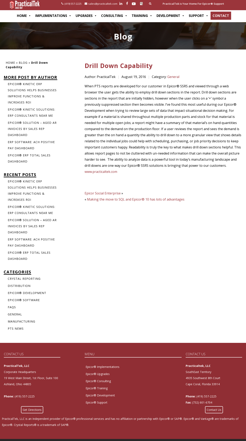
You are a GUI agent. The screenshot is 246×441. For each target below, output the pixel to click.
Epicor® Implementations (102, 367)
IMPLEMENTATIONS (53, 15)
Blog (23, 63)
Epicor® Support (96, 402)
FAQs (12, 307)
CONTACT (221, 15)
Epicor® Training (97, 388)
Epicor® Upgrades (98, 374)
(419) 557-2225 (71, 3)
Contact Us (214, 410)
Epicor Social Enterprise (103, 193)
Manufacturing (21, 321)
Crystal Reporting (24, 279)
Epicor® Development (27, 293)
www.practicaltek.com (101, 171)
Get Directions (32, 410)
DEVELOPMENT (171, 15)
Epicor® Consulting (98, 381)
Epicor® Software (24, 300)
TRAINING (142, 15)
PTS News (16, 328)
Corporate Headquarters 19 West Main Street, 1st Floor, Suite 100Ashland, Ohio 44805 (31, 378)
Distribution (19, 286)
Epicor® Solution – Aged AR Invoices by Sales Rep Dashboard (32, 129)
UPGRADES (86, 15)
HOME (24, 15)
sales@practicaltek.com (101, 3)
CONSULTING (114, 15)
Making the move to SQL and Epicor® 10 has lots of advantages (135, 199)
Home (10, 63)
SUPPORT (198, 15)
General (173, 77)
